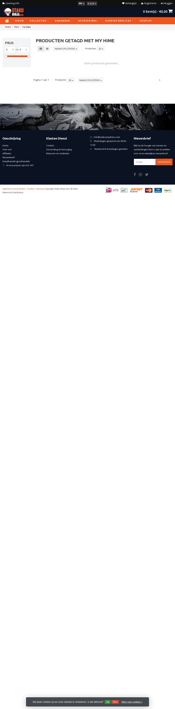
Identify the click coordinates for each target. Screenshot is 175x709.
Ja (107, 702)
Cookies (30, 188)
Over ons (7, 149)
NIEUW (19, 20)
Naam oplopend (66, 48)
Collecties (39, 20)
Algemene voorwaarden (13, 188)
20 (101, 48)
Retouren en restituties (57, 153)
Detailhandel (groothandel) (15, 161)
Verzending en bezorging (59, 149)
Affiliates (6, 153)
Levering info (10, 3)
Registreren (150, 3)
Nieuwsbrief (8, 157)
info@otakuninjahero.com (107, 137)
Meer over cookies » (131, 702)
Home (5, 145)
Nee (115, 702)
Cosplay (147, 20)
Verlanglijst (129, 3)
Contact (50, 145)
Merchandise (16, 28)
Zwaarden (63, 20)
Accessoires (88, 20)
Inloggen (168, 3)
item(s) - (158, 11)
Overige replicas (119, 20)
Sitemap (40, 188)
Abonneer (164, 161)
